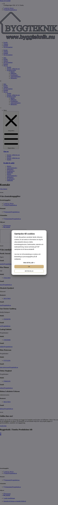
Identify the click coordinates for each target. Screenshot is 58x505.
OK (29, 266)
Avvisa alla (29, 271)
